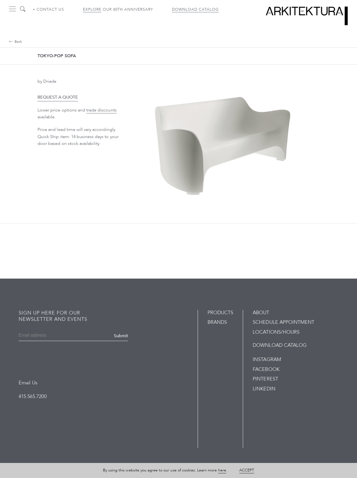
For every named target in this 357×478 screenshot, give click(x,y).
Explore (92, 9)
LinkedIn (264, 388)
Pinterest (265, 379)
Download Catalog (195, 9)
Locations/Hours (276, 332)
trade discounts (101, 110)
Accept (246, 470)
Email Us (28, 382)
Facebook (266, 369)
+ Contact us (48, 9)
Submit (121, 336)
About (261, 312)
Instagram (267, 359)
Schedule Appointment (283, 322)
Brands (217, 322)
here (222, 470)
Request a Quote (58, 97)
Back (15, 41)
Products (220, 312)
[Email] (45, 336)
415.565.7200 (33, 396)
